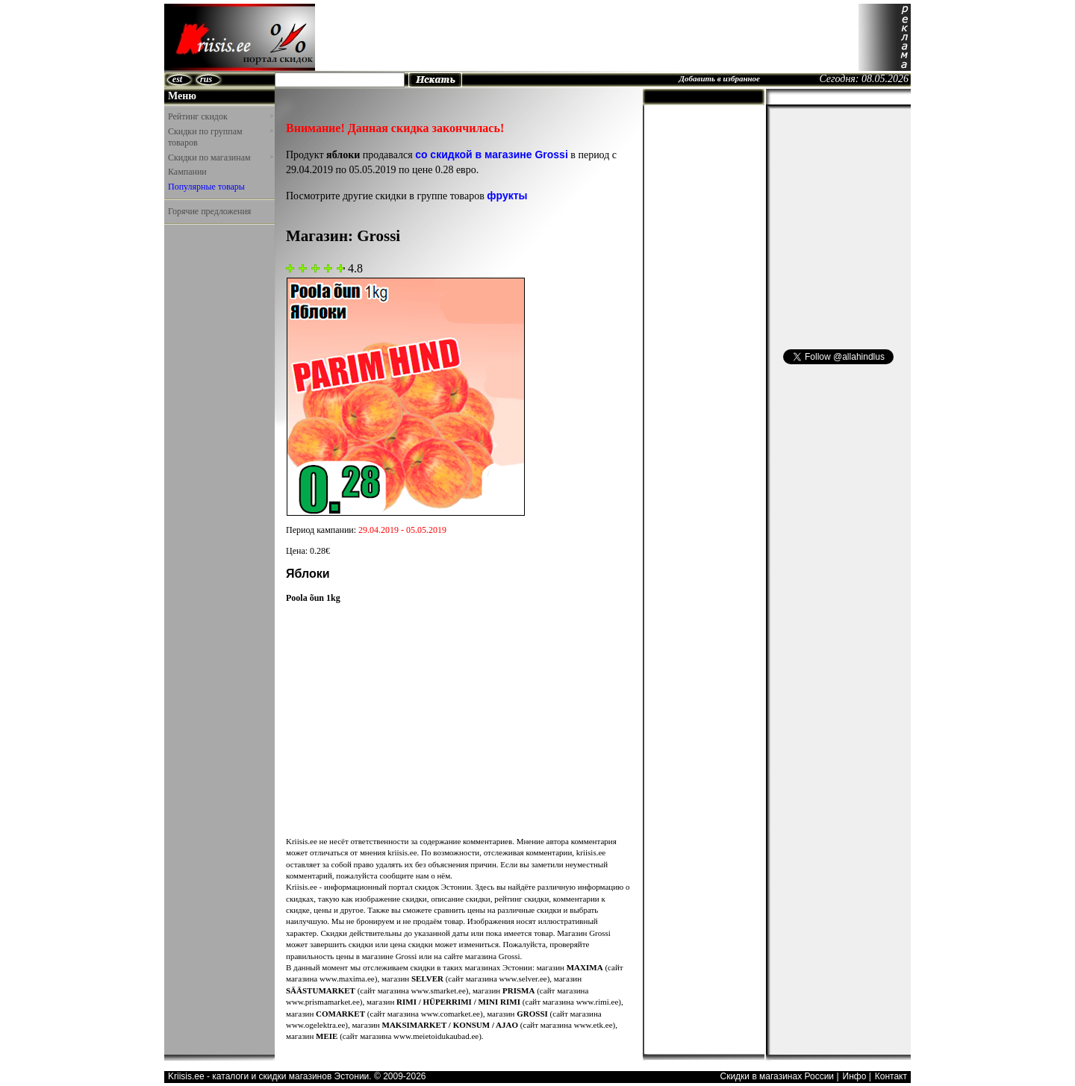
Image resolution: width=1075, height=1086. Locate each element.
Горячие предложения (209, 211)
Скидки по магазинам (220, 157)
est (177, 79)
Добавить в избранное (719, 78)
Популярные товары (206, 186)
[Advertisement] (587, 37)
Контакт (891, 1076)
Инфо (855, 1076)
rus (206, 79)
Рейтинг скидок (220, 116)
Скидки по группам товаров (220, 137)
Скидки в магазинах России (777, 1076)
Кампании (187, 171)
